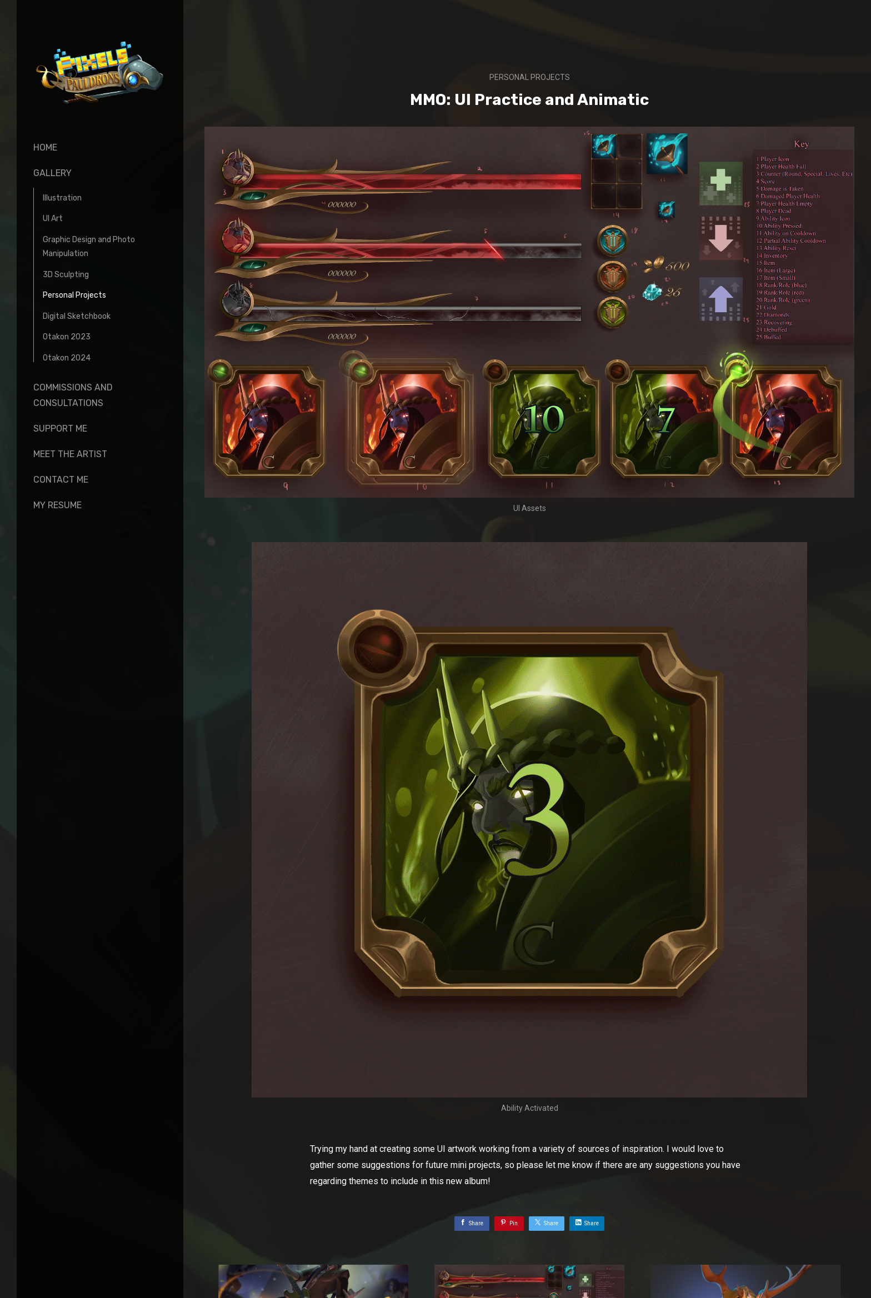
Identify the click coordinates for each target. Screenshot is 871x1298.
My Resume (57, 505)
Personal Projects (74, 295)
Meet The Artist (70, 454)
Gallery (52, 173)
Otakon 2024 (67, 358)
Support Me (60, 428)
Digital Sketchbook (77, 316)
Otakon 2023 (67, 337)
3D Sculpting (66, 274)
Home (45, 147)
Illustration (62, 198)
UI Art (53, 218)
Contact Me (60, 479)
